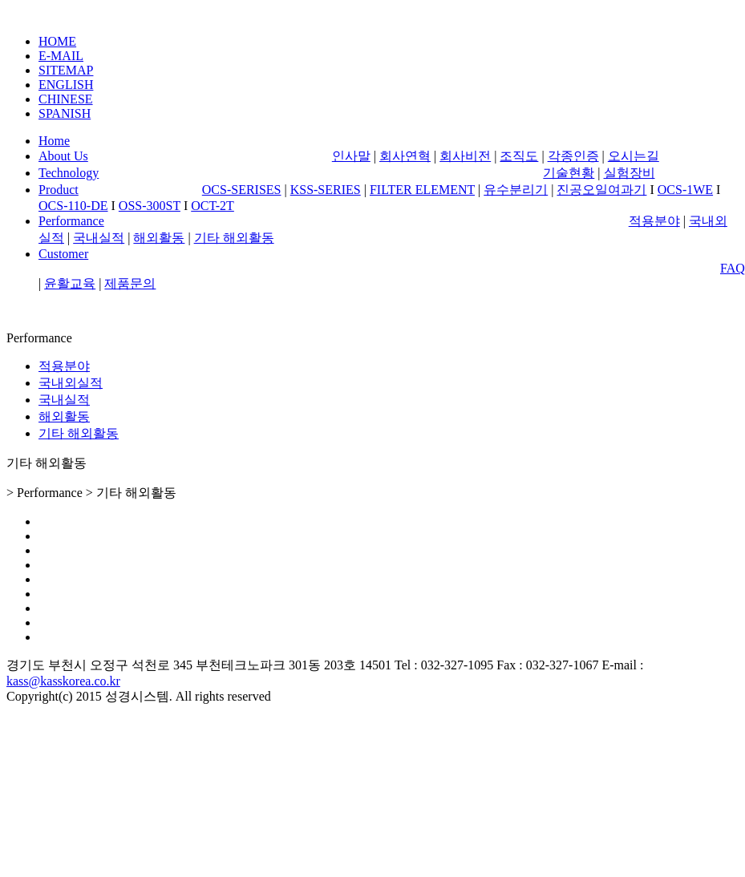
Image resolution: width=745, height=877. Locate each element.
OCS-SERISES (241, 189)
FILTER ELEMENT (422, 189)
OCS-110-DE (73, 205)
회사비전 (465, 156)
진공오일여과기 (601, 189)
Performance (71, 221)
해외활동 (158, 238)
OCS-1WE (685, 189)
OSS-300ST (149, 205)
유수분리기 (516, 189)
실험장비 (629, 173)
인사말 (351, 156)
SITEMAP (65, 70)
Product (58, 189)
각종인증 (573, 156)
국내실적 (98, 238)
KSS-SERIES (325, 189)
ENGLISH (65, 84)
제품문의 (130, 283)
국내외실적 (70, 383)
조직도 (519, 156)
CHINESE (65, 99)
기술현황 (568, 173)
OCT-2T (212, 205)
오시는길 (633, 156)
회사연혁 (405, 156)
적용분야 (654, 221)
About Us (63, 156)
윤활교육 (69, 283)
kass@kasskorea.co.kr (63, 681)
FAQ (732, 268)
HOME (57, 41)
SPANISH (64, 113)
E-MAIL (60, 56)
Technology (68, 173)
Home (54, 141)
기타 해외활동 (234, 238)
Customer (63, 254)
